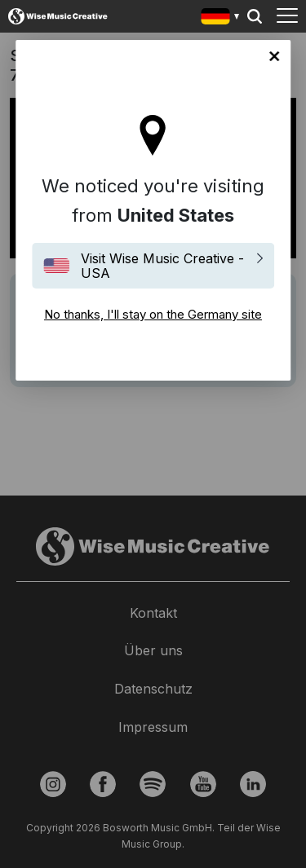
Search (254, 16)
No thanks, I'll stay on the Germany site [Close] (274, 56)
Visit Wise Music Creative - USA (162, 265)
